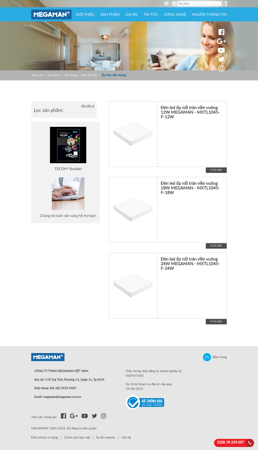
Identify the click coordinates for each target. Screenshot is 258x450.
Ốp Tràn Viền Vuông (114, 75)
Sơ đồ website (105, 437)
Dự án (131, 15)
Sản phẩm (110, 15)
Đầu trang (215, 357)
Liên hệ (126, 437)
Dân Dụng (71, 75)
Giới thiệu (85, 15)
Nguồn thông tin (209, 15)
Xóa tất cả (87, 105)
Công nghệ (175, 15)
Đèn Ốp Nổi (89, 75)
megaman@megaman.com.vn (62, 396)
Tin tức (151, 15)
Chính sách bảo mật (77, 437)
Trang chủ (37, 75)
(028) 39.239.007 (230, 442)
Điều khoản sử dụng (44, 437)
